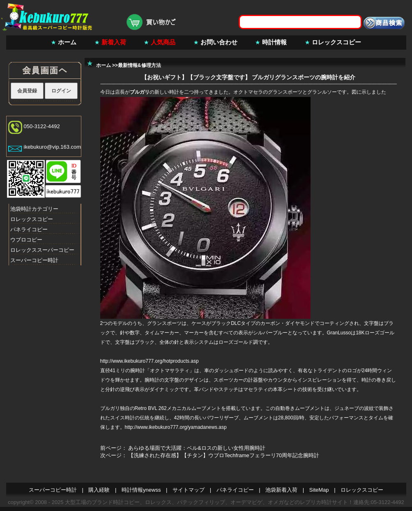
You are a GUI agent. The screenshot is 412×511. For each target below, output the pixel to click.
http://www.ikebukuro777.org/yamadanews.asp (176, 427)
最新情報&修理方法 (139, 65)
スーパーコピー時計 (34, 260)
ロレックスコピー (336, 42)
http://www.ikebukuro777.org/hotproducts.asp (149, 361)
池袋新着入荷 (281, 490)
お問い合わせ (218, 42)
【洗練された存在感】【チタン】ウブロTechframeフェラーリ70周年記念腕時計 (223, 455)
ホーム (67, 42)
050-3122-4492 (42, 126)
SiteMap (319, 490)
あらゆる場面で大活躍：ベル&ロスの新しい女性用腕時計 (196, 448)
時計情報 (274, 42)
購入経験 (99, 490)
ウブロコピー (26, 240)
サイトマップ (189, 490)
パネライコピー (29, 229)
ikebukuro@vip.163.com (52, 147)
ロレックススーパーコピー (42, 250)
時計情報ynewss (141, 490)
